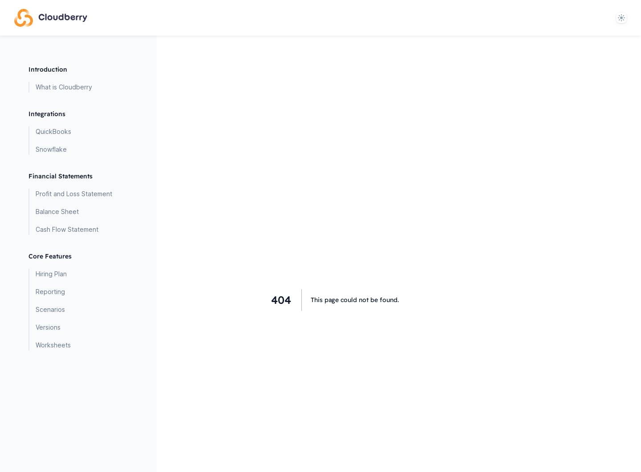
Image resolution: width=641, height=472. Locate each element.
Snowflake (51, 149)
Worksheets (53, 345)
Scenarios (50, 309)
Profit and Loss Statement (74, 194)
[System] (621, 17)
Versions (48, 327)
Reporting (50, 291)
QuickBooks (53, 131)
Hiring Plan (51, 274)
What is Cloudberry (64, 87)
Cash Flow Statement (67, 229)
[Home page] (50, 18)
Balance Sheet (57, 211)
